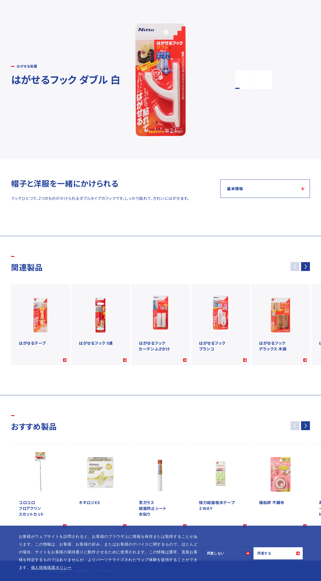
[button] (305, 266)
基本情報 (235, 188)
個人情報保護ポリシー (51, 567)
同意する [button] (264, 553)
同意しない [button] (216, 553)
